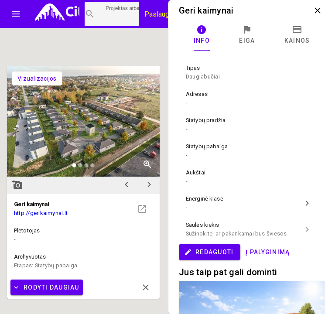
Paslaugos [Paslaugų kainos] (160, 14)
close (317, 10)
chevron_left (126, 184)
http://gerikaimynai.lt (41, 213)
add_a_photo (17, 184)
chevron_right (149, 184)
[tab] (202, 35)
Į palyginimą (268, 252)
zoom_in (147, 164)
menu (15, 14)
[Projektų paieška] (112, 14)
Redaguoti (208, 252)
